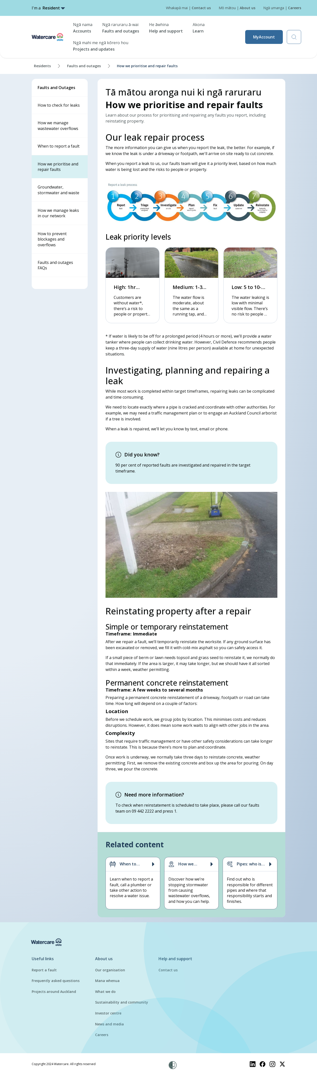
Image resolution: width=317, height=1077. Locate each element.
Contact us (168, 970)
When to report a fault (58, 146)
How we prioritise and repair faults (58, 166)
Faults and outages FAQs (55, 265)
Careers (101, 1034)
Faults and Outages (56, 87)
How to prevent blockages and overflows (52, 239)
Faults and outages (84, 65)
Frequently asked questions (55, 980)
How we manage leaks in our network (58, 213)
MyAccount (264, 37)
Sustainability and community (121, 1002)
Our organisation (110, 970)
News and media (109, 1024)
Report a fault (44, 970)
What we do (105, 991)
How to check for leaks (59, 105)
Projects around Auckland (54, 991)
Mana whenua (107, 980)
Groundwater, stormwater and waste (58, 189)
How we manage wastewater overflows (58, 125)
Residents (42, 65)
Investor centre (108, 1013)
